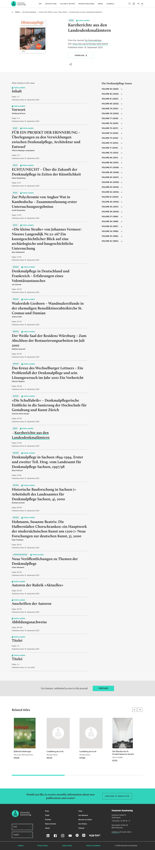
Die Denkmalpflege (29, 12)
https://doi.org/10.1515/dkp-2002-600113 (90, 44)
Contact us (115, 832)
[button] (70, 64)
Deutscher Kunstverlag (128, 846)
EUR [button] (15, 827)
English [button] (16, 835)
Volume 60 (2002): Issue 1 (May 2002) (53, 12)
